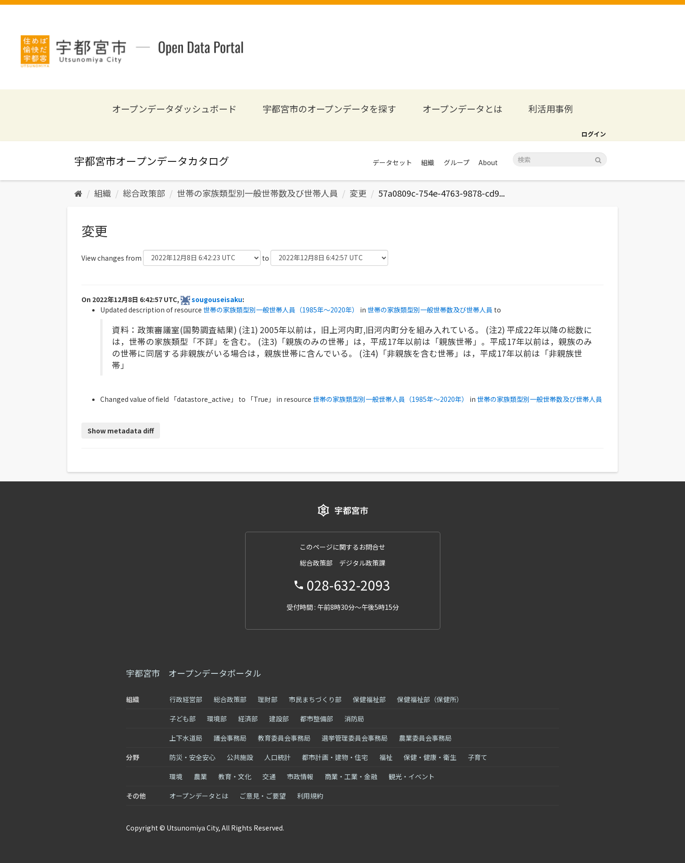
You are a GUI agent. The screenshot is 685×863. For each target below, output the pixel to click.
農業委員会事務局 (425, 738)
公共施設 (240, 757)
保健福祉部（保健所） (430, 699)
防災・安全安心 (192, 757)
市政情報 (300, 776)
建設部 (279, 718)
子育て (477, 757)
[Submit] (598, 159)
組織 (427, 162)
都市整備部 (316, 718)
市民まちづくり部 (315, 699)
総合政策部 (144, 193)
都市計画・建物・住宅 (335, 757)
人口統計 (277, 757)
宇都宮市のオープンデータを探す (329, 108)
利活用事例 (550, 108)
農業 (200, 776)
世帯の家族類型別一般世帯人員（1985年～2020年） (280, 309)
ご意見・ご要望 (262, 795)
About (488, 162)
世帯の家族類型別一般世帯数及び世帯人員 (257, 193)
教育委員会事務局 (284, 738)
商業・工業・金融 (351, 776)
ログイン (593, 133)
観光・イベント (412, 776)
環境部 (217, 718)
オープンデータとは (462, 108)
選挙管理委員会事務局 (355, 738)
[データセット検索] (560, 159)
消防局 (354, 718)
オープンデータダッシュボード (174, 108)
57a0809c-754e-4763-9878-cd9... (441, 193)
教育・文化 (234, 776)
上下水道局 (185, 738)
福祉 (385, 757)
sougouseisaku (216, 299)
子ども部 (182, 718)
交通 (269, 776)
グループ (457, 162)
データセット (392, 162)
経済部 (248, 718)
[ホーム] (78, 193)
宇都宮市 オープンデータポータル (193, 673)
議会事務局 (230, 738)
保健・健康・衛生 (430, 757)
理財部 (268, 699)
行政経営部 (185, 699)
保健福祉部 (369, 699)
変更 (358, 193)
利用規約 (310, 795)
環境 (176, 776)
